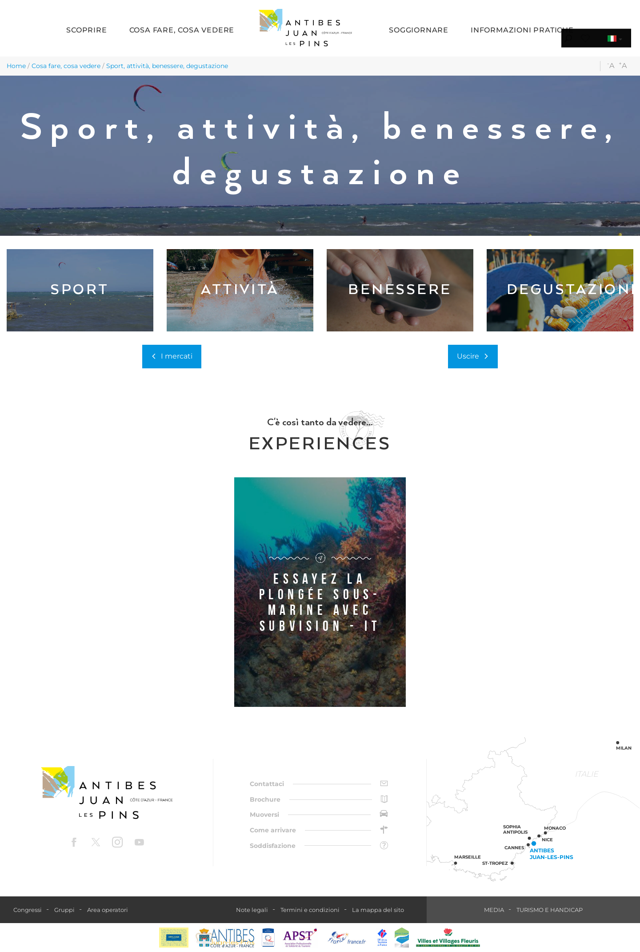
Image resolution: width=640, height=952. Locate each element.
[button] (86, 31)
